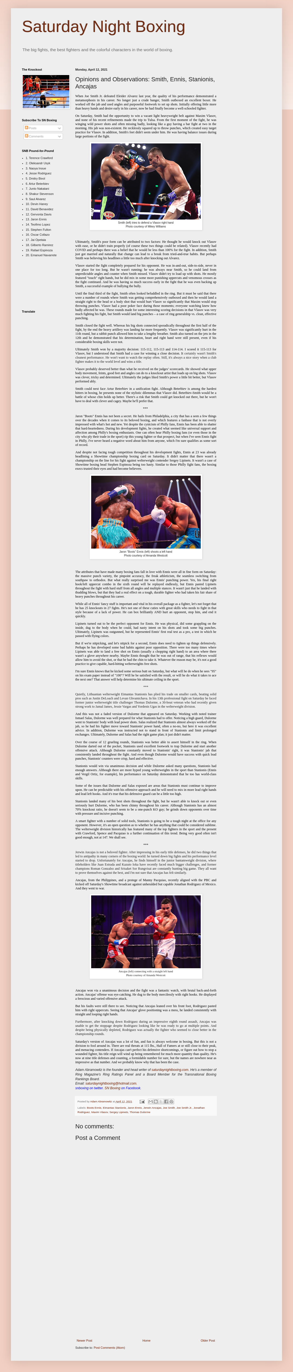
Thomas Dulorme (140, 1112)
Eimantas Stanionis (114, 1107)
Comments (34, 136)
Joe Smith (169, 1107)
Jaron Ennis (135, 1107)
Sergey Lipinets (119, 1112)
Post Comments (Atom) (109, 1347)
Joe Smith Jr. (184, 1107)
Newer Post (84, 1340)
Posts (31, 128)
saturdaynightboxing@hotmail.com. (111, 1083)
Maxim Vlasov (99, 1112)
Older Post (208, 1340)
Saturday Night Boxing (103, 26)
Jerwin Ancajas (152, 1107)
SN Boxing (112, 1088)
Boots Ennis (94, 1107)
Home (146, 1340)
